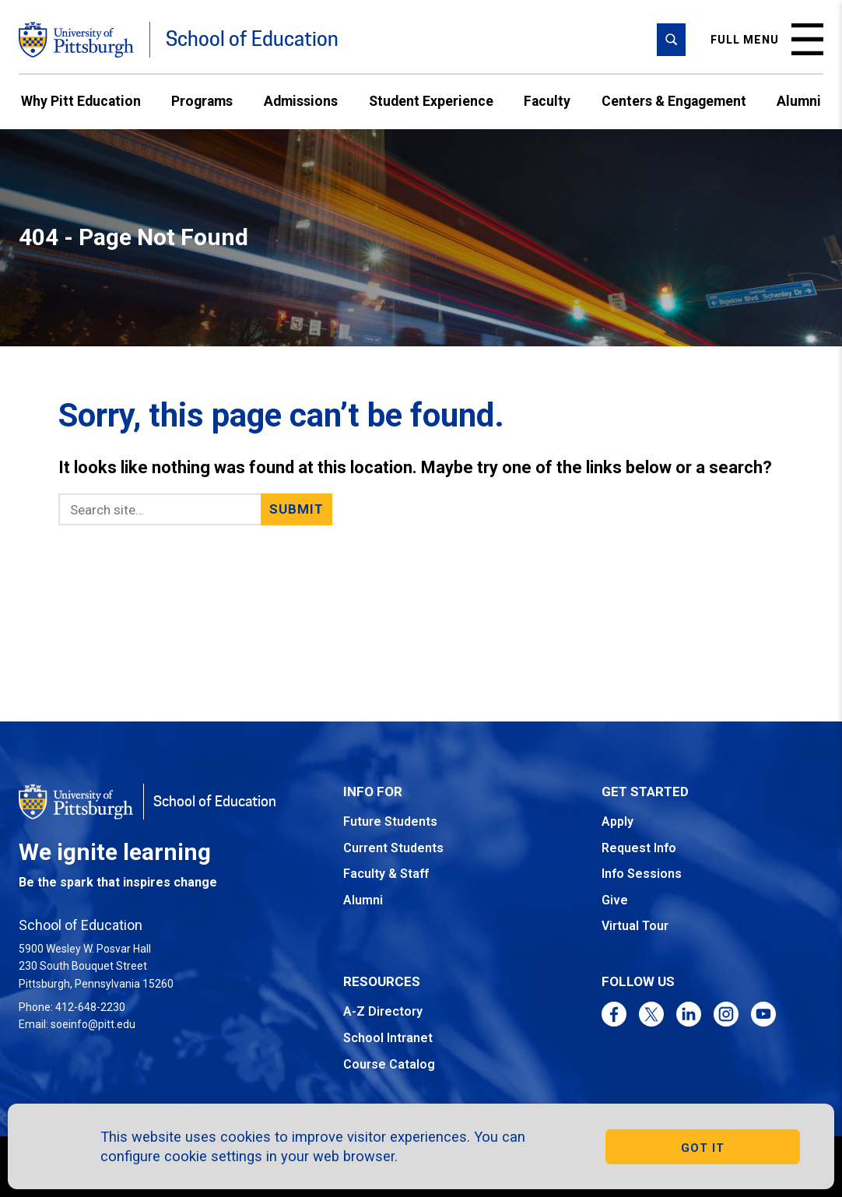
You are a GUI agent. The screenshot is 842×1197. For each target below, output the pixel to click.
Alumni (799, 101)
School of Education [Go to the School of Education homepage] (252, 39)
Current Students (393, 848)
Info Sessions (642, 873)
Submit (297, 509)
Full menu (766, 39)
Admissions (301, 101)
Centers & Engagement (674, 101)
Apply (617, 821)
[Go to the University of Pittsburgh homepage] (76, 40)
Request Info (639, 848)
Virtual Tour (635, 925)
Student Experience (431, 101)
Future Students (390, 821)
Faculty (547, 101)
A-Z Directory (383, 1011)
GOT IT (702, 1148)
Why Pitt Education (81, 101)
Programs (202, 101)
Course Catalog (389, 1064)
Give (615, 900)
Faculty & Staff (386, 873)
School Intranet (388, 1037)
